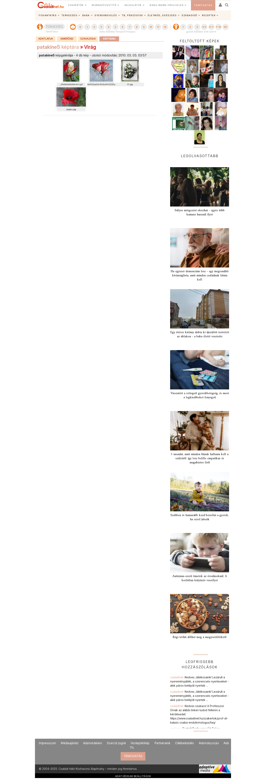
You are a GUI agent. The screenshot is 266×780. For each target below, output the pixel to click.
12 (165, 27)
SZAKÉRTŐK (76, 5)
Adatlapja (45, 38)
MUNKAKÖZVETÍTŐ (104, 5)
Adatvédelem (92, 743)
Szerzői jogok (116, 743)
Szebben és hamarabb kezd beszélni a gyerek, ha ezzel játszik (200, 517)
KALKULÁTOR (133, 5)
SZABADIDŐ (189, 15)
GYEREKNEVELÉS (105, 15)
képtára (58, 47)
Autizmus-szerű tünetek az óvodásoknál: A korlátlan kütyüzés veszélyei (199, 578)
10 (151, 27)
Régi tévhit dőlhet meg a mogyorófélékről (200, 637)
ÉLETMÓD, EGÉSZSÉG (162, 15)
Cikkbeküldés (184, 743)
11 (158, 27)
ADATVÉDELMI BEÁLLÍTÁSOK (133, 776)
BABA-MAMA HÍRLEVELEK (166, 5)
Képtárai (109, 38)
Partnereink (162, 743)
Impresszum (47, 743)
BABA (86, 15)
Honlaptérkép (140, 743)
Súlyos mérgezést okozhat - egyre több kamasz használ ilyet (200, 212)
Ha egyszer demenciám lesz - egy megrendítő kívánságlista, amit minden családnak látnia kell (199, 275)
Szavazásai (88, 38)
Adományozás (209, 743)
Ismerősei (67, 38)
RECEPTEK (209, 15)
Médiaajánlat (69, 743)
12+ (225, 27)
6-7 (211, 27)
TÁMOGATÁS (203, 5)
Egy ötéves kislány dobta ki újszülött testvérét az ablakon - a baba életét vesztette (199, 334)
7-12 (218, 27)
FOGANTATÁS (48, 15)
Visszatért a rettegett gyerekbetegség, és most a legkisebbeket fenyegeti (200, 395)
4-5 (204, 27)
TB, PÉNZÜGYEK (132, 15)
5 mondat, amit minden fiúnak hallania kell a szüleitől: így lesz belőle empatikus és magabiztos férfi (199, 458)
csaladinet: (199, 681)
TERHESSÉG (69, 15)
